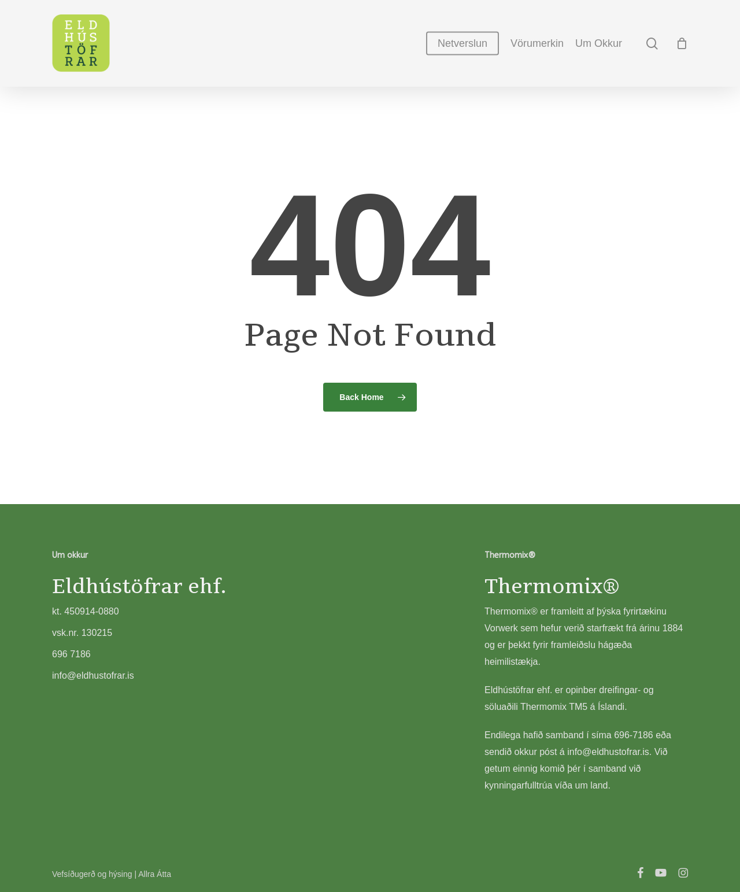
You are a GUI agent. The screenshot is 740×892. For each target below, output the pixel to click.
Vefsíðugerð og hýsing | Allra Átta (111, 874)
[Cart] (681, 43)
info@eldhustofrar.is (608, 752)
